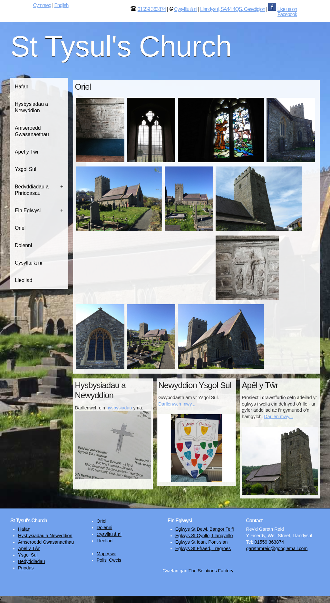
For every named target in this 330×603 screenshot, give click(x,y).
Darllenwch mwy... (176, 404)
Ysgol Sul (25, 169)
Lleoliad (23, 280)
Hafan (21, 86)
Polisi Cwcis (109, 560)
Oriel (20, 228)
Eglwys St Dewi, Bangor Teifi (204, 529)
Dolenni (23, 245)
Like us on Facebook (287, 11)
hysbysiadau (119, 407)
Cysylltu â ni (185, 9)
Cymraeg (42, 5)
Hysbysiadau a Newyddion (31, 107)
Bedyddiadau (31, 561)
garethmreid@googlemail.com (276, 548)
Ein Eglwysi (28, 210)
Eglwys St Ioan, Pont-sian (201, 542)
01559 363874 (152, 9)
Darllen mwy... (278, 416)
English (61, 5)
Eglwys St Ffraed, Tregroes (203, 548)
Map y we (106, 553)
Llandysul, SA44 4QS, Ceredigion (232, 9)
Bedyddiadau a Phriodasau (32, 190)
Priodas (26, 567)
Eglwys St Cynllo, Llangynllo (204, 535)
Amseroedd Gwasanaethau (32, 131)
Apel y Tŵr (27, 152)
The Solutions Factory (211, 570)
